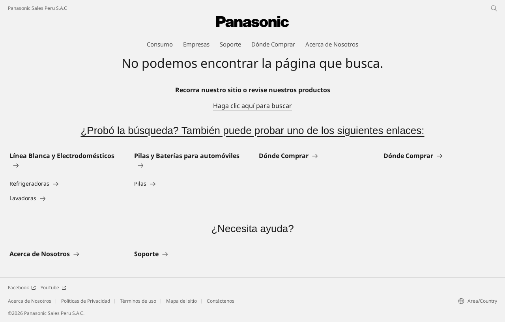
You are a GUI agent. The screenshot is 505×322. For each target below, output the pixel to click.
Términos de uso (138, 301)
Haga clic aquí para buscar (252, 105)
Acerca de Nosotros (29, 301)
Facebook (22, 287)
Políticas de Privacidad (85, 301)
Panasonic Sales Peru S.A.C (37, 8)
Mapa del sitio (181, 301)
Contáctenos (220, 301)
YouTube (53, 287)
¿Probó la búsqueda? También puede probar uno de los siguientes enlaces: (252, 130)
